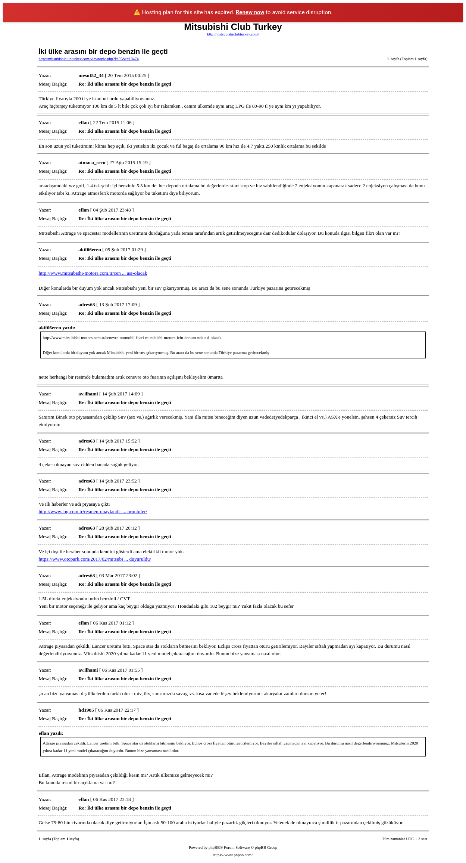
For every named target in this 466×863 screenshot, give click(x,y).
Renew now (250, 12)
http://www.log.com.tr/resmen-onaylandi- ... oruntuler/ (92, 511)
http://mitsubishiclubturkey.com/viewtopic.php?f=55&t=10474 (88, 59)
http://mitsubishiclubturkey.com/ (233, 34)
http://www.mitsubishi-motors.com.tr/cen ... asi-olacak (92, 273)
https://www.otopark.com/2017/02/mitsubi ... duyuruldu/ (94, 559)
